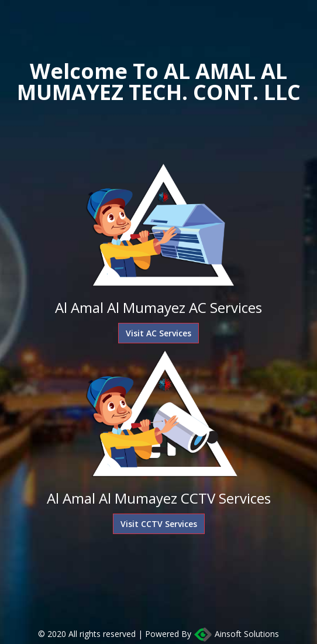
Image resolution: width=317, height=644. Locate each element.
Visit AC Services (158, 333)
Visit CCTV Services (158, 523)
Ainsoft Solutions (236, 634)
